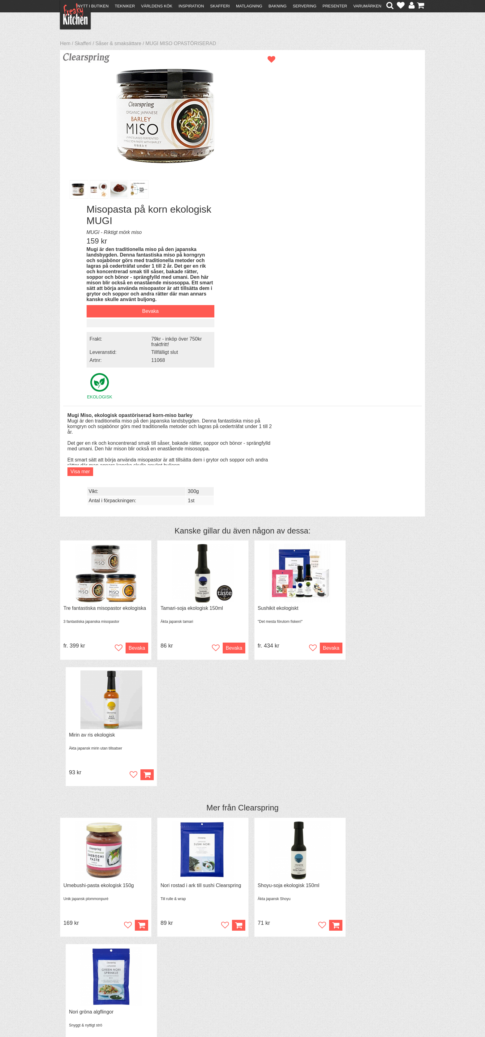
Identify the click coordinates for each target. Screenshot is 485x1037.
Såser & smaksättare (118, 43)
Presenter (335, 6)
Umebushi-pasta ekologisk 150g (98, 579)
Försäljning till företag (86, 975)
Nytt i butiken (93, 6)
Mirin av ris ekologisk (364, 428)
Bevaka (352, 165)
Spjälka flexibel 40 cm (273, 730)
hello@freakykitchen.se (219, 1016)
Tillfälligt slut (366, 206)
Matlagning (249, 6)
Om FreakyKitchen (240, 959)
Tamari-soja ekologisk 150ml (187, 428)
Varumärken (367, 6)
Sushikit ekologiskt (269, 428)
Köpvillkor (73, 964)
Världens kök (156, 6)
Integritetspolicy (80, 981)
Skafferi (220, 6)
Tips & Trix (162, 964)
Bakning (277, 6)
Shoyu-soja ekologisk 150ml (279, 579)
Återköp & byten (80, 970)
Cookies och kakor (240, 970)
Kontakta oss (77, 959)
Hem (65, 43)
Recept (159, 959)
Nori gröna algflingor (363, 579)
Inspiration (191, 6)
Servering (304, 6)
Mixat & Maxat (166, 970)
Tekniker (125, 6)
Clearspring (258, 502)
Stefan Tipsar (165, 975)
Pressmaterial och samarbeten (253, 965)
